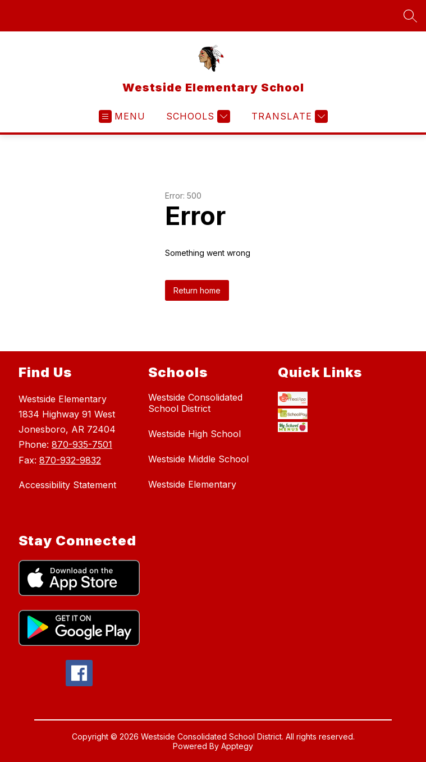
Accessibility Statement (67, 484)
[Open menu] (122, 116)
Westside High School (194, 433)
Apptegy (237, 747)
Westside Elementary (192, 484)
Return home (197, 290)
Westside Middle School (198, 459)
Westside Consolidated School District (195, 403)
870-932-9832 (70, 460)
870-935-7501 (82, 444)
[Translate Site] (288, 116)
